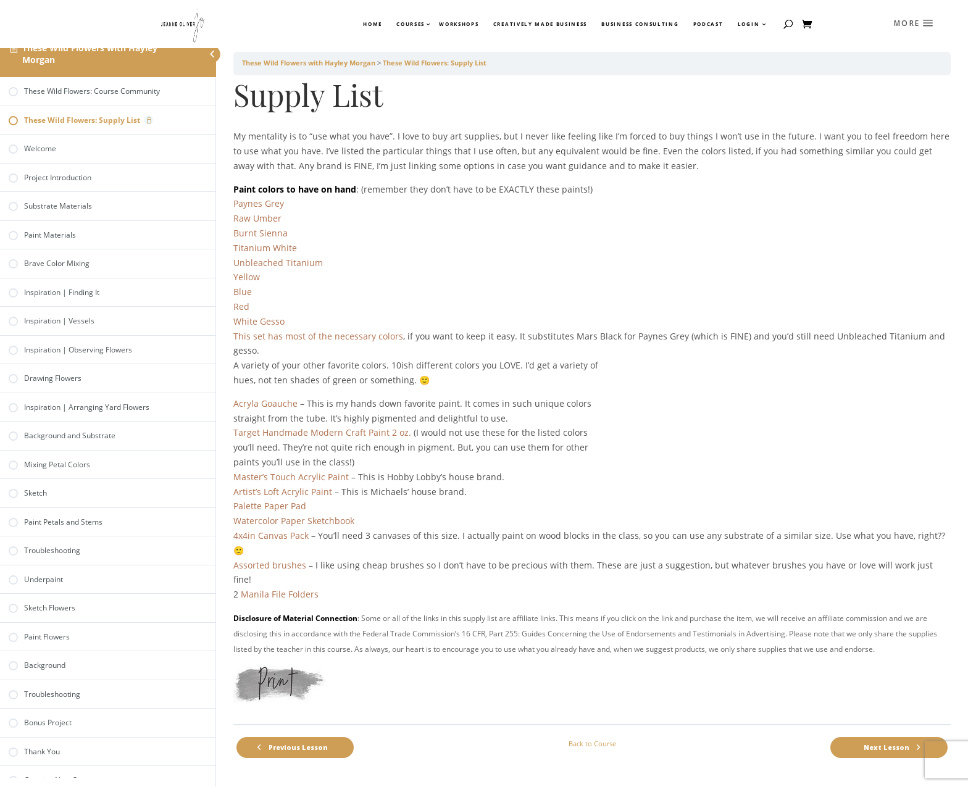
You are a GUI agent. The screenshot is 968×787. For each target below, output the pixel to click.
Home (372, 24)
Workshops (458, 24)
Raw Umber (257, 218)
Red (241, 306)
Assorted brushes (269, 565)
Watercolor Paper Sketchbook (293, 521)
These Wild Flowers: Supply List (434, 63)
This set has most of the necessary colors (318, 336)
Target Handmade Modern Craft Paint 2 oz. (322, 432)
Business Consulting (639, 24)
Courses (410, 24)
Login (748, 24)
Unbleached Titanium (278, 263)
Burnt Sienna (260, 233)
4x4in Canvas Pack (271, 535)
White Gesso (259, 321)
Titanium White (265, 248)
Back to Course (592, 743)
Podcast (708, 24)
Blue (242, 292)
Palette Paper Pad (269, 506)
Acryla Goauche (265, 403)
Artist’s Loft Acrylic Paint (282, 492)
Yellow (246, 277)
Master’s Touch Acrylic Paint (291, 477)
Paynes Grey (258, 203)
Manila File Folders (280, 594)
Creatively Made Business (540, 24)
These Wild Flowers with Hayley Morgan (89, 53)
